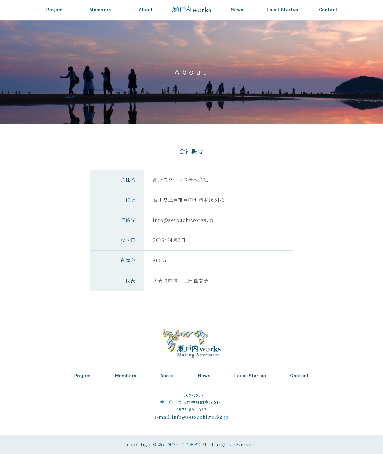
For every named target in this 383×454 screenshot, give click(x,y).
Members (100, 10)
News (237, 10)
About (146, 10)
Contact (328, 10)
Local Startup (283, 10)
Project (54, 10)
